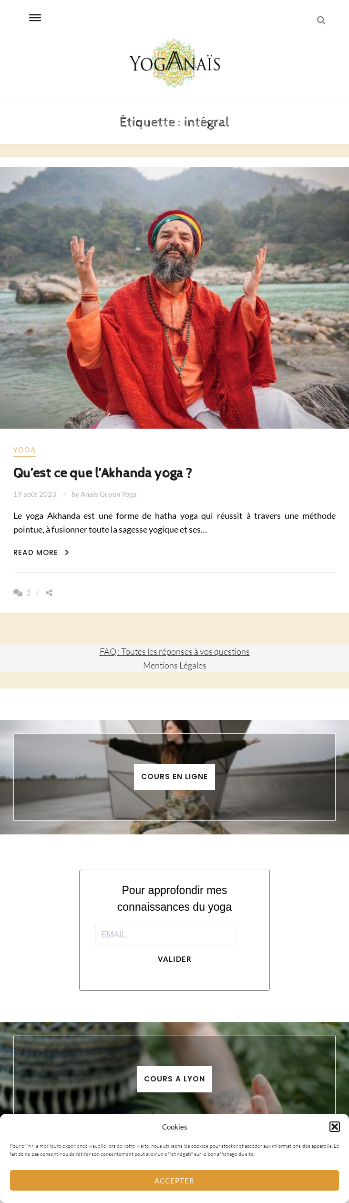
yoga (24, 450)
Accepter (174, 1180)
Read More (41, 552)
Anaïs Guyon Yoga (109, 494)
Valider (175, 959)
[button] (334, 1126)
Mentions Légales (174, 665)
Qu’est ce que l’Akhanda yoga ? (102, 473)
